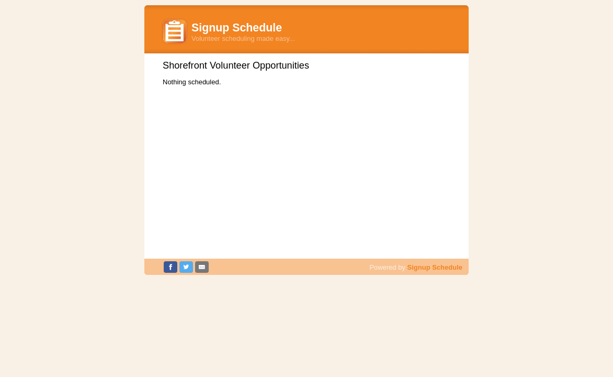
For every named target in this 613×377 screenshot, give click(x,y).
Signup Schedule (434, 267)
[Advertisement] (306, 167)
